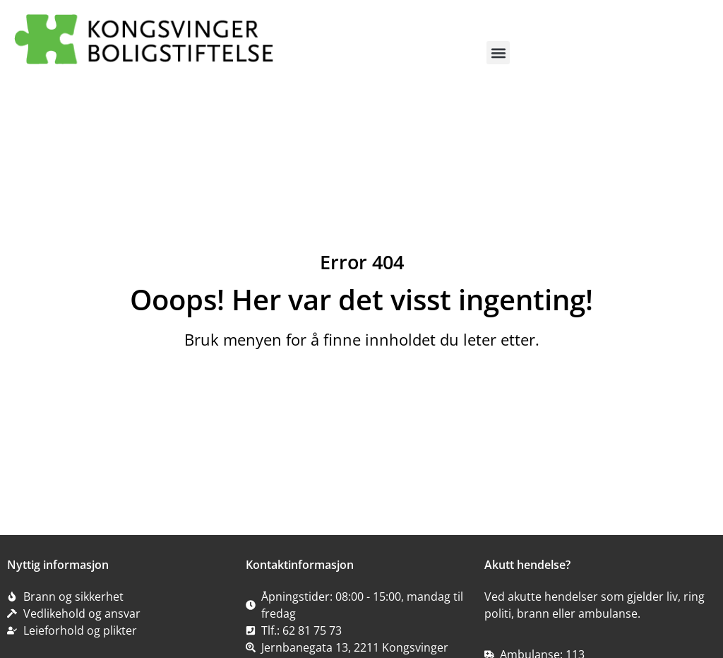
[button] (498, 52)
